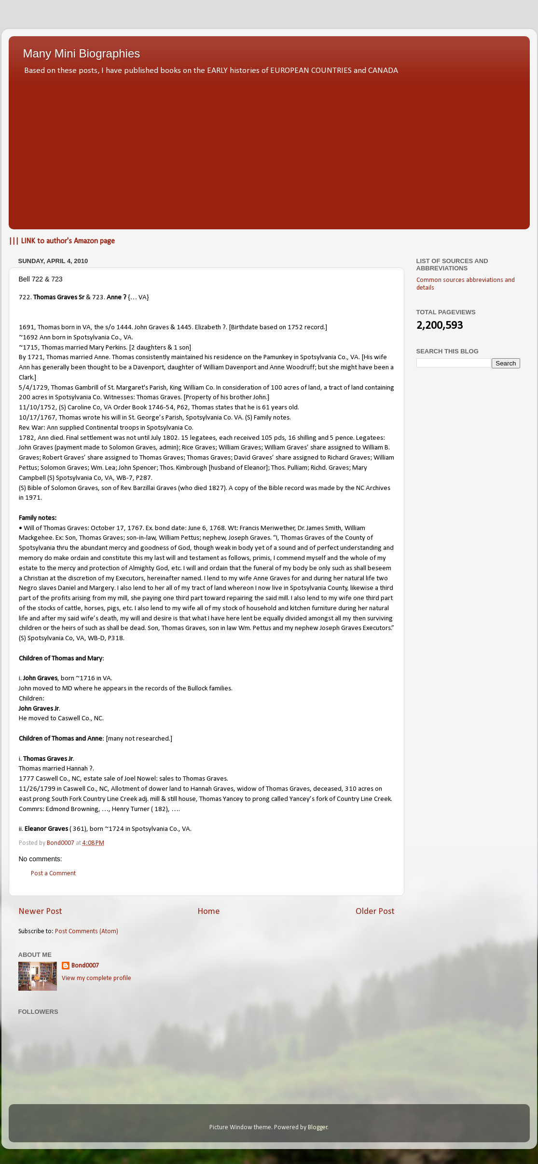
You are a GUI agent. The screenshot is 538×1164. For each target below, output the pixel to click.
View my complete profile (96, 978)
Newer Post (40, 911)
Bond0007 (85, 966)
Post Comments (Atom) (86, 931)
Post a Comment (53, 873)
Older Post (375, 911)
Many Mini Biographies (81, 53)
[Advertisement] (269, 149)
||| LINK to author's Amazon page (62, 241)
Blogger (318, 1127)
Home (208, 911)
